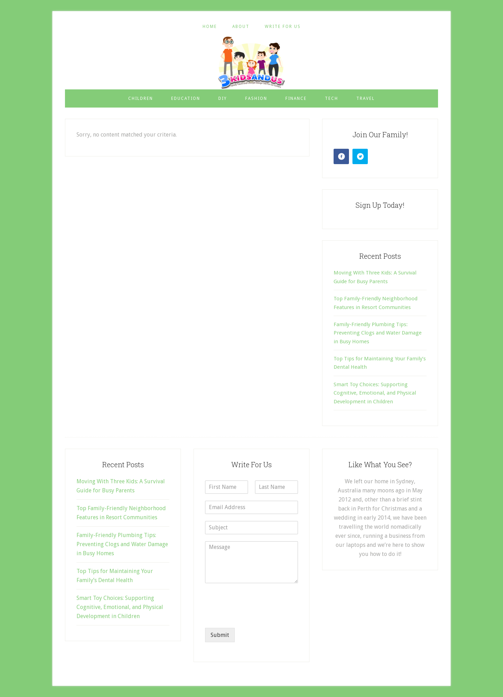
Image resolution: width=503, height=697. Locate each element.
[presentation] (258, 616)
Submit (220, 635)
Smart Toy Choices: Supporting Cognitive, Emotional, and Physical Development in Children (375, 393)
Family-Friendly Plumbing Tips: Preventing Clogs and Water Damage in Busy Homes (378, 333)
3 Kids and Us (251, 62)
